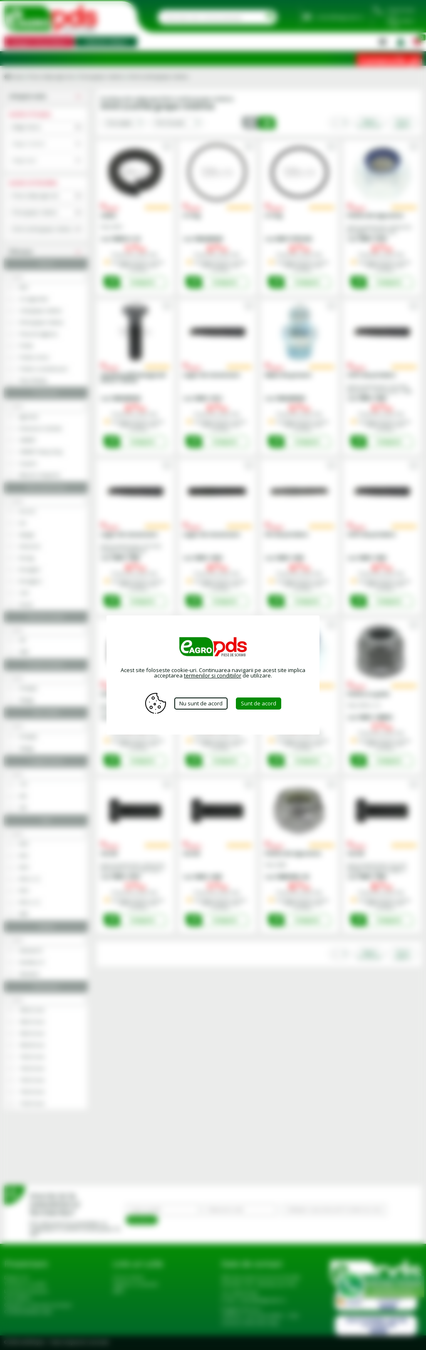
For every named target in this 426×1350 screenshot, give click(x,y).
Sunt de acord (258, 703)
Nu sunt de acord (201, 703)
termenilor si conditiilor (212, 675)
